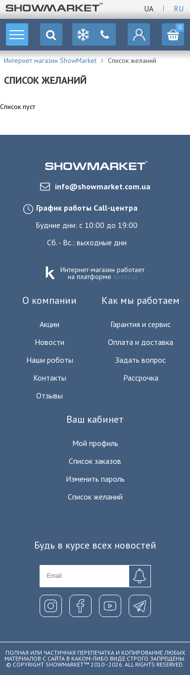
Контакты (49, 378)
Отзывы (49, 395)
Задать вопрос (140, 360)
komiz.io (125, 276)
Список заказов (95, 461)
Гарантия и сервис (140, 324)
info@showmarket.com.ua (95, 186)
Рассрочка (140, 378)
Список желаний (95, 497)
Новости (49, 342)
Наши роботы (49, 360)
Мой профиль (95, 443)
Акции (49, 324)
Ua (148, 8)
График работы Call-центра (87, 208)
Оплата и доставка (140, 342)
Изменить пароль (95, 479)
